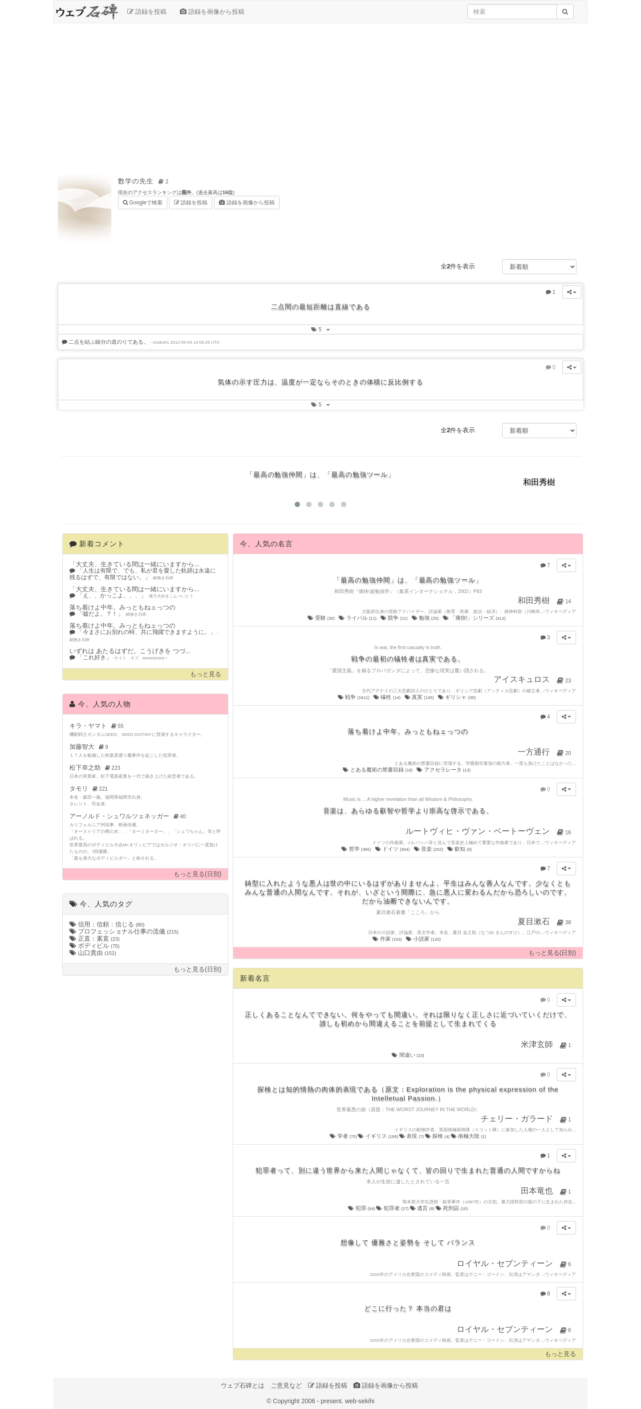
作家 (388, 939)
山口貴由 (92, 952)
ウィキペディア (560, 611)
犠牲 (387, 697)
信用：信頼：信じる (107, 924)
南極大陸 (468, 1136)
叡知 (460, 849)
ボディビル (94, 945)
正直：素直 (94, 938)
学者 (344, 1136)
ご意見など (286, 1385)
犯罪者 (393, 1208)
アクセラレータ (444, 770)
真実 (420, 697)
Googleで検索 (142, 202)
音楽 (429, 849)
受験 (322, 618)
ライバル (358, 618)
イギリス (378, 1136)
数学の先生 (144, 181)
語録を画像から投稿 (212, 11)
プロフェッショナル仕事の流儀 (124, 931)
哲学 (356, 849)
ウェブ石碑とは (242, 1385)
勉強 (426, 618)
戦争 (354, 697)
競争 (395, 618)
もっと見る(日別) (197, 874)
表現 (412, 1136)
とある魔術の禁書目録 (378, 770)
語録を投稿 (146, 11)
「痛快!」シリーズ (475, 618)
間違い (408, 1055)
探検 (438, 1136)
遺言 (423, 1208)
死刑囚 (452, 1208)
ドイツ (393, 849)
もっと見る (205, 674)
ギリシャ (457, 697)
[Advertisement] (320, 94)
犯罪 (362, 1208)
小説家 (424, 939)
